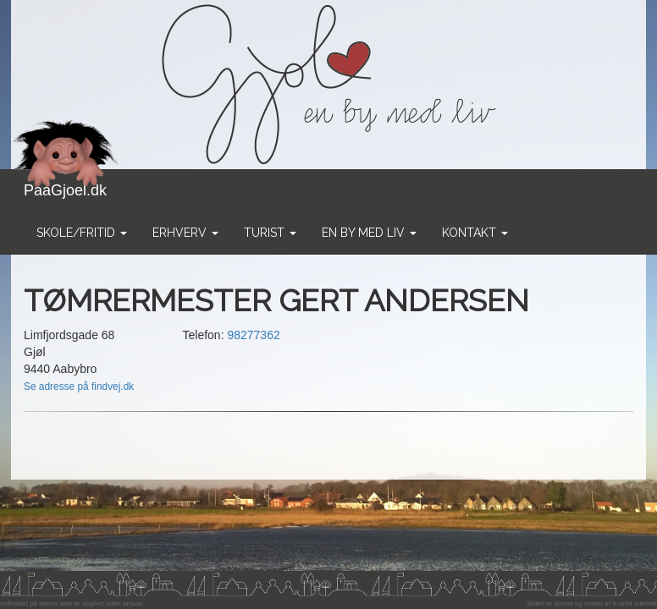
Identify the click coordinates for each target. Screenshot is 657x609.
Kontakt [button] (475, 232)
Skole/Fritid (81, 232)
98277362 (253, 335)
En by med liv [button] (369, 232)
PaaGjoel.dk (66, 184)
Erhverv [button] (185, 232)
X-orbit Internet (634, 603)
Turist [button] (270, 232)
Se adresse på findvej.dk (79, 386)
